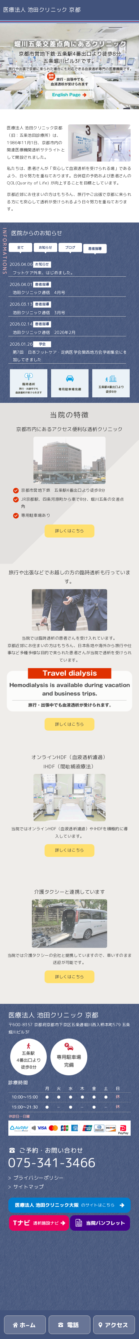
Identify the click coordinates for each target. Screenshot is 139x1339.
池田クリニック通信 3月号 (39, 312)
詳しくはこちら (69, 530)
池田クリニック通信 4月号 (39, 292)
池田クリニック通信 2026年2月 (44, 332)
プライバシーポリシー (38, 1177)
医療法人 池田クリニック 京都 (41, 10)
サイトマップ (28, 1186)
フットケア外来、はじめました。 (44, 272)
